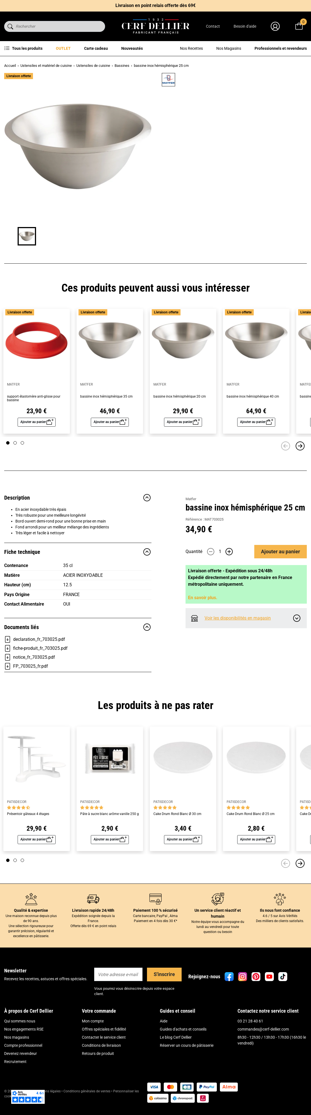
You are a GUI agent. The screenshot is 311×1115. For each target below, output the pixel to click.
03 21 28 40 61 (250, 1035)
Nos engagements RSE (24, 1043)
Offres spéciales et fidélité (104, 1043)
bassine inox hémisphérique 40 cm (253, 410)
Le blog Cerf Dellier (176, 1051)
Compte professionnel (23, 1059)
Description (77, 511)
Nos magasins (16, 1051)
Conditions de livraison (101, 1059)
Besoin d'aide (245, 26)
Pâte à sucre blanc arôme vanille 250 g (109, 828)
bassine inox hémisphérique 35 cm (106, 410)
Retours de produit (98, 1067)
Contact (213, 26)
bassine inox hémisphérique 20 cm (179, 410)
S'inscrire (164, 988)
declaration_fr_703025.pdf (34, 653)
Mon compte (93, 1035)
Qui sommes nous (19, 1035)
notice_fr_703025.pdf (29, 671)
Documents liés (77, 641)
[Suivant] (300, 460)
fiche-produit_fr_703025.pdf (36, 662)
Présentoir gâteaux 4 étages (28, 828)
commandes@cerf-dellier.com (263, 1043)
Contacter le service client (104, 1051)
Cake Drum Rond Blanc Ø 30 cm (177, 828)
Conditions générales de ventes (86, 1105)
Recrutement (15, 1075)
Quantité (194, 176)
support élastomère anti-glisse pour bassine (33, 412)
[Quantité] (219, 176)
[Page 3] (22, 457)
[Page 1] (8, 457)
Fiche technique (77, 565)
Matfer (191, 81)
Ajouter (280, 176)
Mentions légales (48, 1105)
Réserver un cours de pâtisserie (186, 1059)
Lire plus (193, 134)
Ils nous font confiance (280, 924)
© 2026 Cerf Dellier (18, 1105)
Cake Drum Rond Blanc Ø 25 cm (251, 828)
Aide (163, 1035)
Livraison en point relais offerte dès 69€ (155, 5)
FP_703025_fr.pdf (26, 680)
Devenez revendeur (20, 1067)
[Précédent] (285, 460)
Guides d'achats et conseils (183, 1043)
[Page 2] (15, 457)
